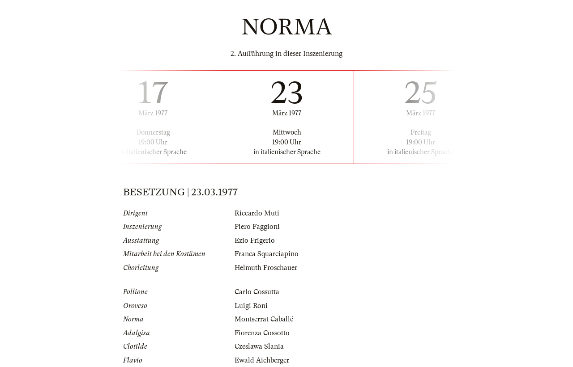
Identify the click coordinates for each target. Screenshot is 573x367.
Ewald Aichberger (262, 360)
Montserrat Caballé (264, 319)
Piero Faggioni (257, 227)
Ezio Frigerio (255, 240)
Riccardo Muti (257, 213)
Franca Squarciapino (267, 254)
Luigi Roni (251, 306)
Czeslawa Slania (259, 346)
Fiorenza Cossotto (262, 333)
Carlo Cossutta (257, 292)
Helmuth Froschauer (266, 268)
